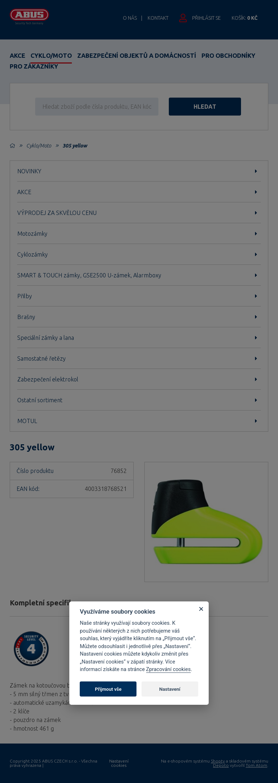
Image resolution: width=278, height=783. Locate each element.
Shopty (218, 761)
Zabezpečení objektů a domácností (136, 55)
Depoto (221, 765)
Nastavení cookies (119, 763)
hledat (206, 106)
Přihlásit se (206, 18)
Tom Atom (256, 765)
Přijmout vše (108, 689)
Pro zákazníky (34, 66)
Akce (17, 55)
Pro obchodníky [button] (228, 55)
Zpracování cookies (168, 669)
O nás (130, 18)
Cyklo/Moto (51, 55)
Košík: (245, 18)
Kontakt (158, 18)
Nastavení (169, 689)
